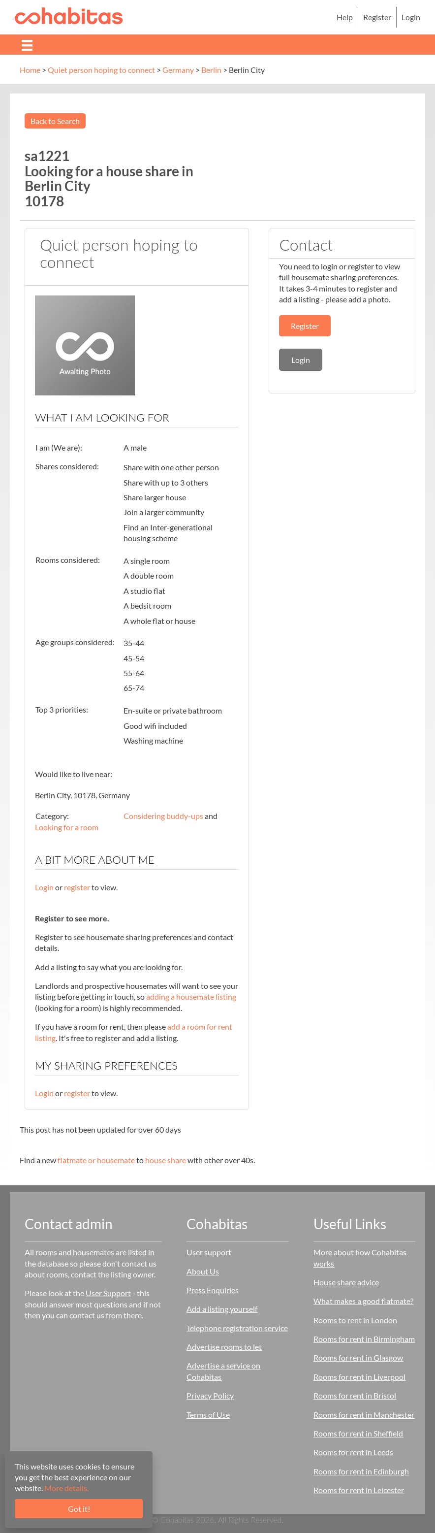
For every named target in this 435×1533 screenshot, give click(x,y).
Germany (178, 69)
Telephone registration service (237, 1328)
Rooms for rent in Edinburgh (361, 1471)
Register (377, 17)
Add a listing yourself (221, 1308)
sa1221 (47, 155)
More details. (66, 1488)
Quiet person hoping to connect (101, 69)
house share (165, 1160)
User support (208, 1252)
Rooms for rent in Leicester (358, 1490)
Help (345, 17)
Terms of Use (208, 1414)
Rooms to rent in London (355, 1320)
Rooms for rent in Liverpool (359, 1376)
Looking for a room (66, 827)
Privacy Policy (210, 1395)
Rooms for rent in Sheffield (358, 1433)
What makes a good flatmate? (363, 1300)
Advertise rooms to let (224, 1346)
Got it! (79, 1508)
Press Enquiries (212, 1290)
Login (411, 17)
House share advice (346, 1282)
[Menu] (27, 44)
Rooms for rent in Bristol (354, 1395)
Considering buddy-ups (163, 815)
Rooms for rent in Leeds (353, 1452)
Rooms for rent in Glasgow (358, 1357)
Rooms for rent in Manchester (363, 1414)
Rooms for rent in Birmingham (364, 1338)
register (77, 887)
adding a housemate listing (191, 996)
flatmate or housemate (96, 1160)
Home (30, 69)
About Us (202, 1271)
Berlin (211, 69)
